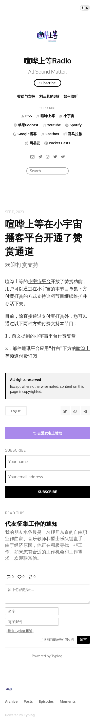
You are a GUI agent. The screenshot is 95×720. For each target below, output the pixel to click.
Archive (11, 701)
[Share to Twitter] (65, 410)
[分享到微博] (75, 410)
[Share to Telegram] (85, 410)
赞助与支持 (26, 96)
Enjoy (16, 411)
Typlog (29, 715)
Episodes (46, 701)
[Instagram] (48, 156)
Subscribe (48, 83)
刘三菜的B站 (49, 96)
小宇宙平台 (39, 281)
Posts (28, 701)
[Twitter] (55, 156)
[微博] (63, 156)
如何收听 (71, 96)
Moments (68, 701)
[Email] (32, 156)
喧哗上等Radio (47, 60)
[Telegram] (40, 156)
